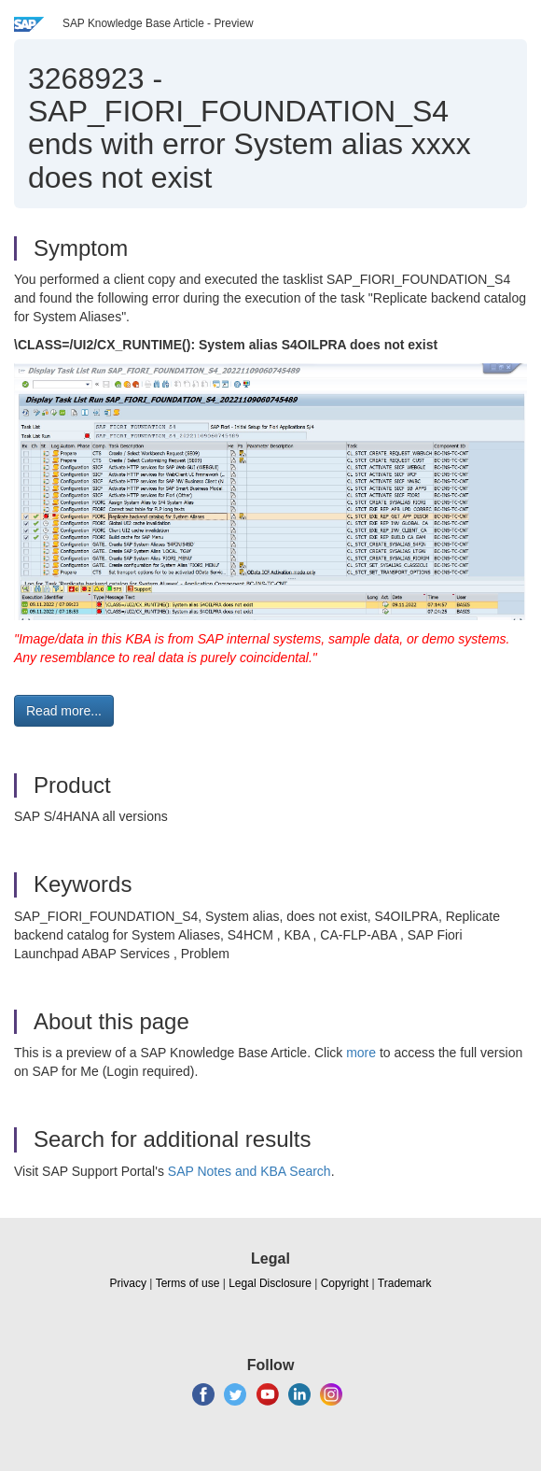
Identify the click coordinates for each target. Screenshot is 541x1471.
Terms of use (188, 1283)
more (361, 1052)
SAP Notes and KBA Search (249, 1171)
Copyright (344, 1283)
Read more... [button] (64, 710)
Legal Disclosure (270, 1283)
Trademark (405, 1283)
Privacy (128, 1283)
